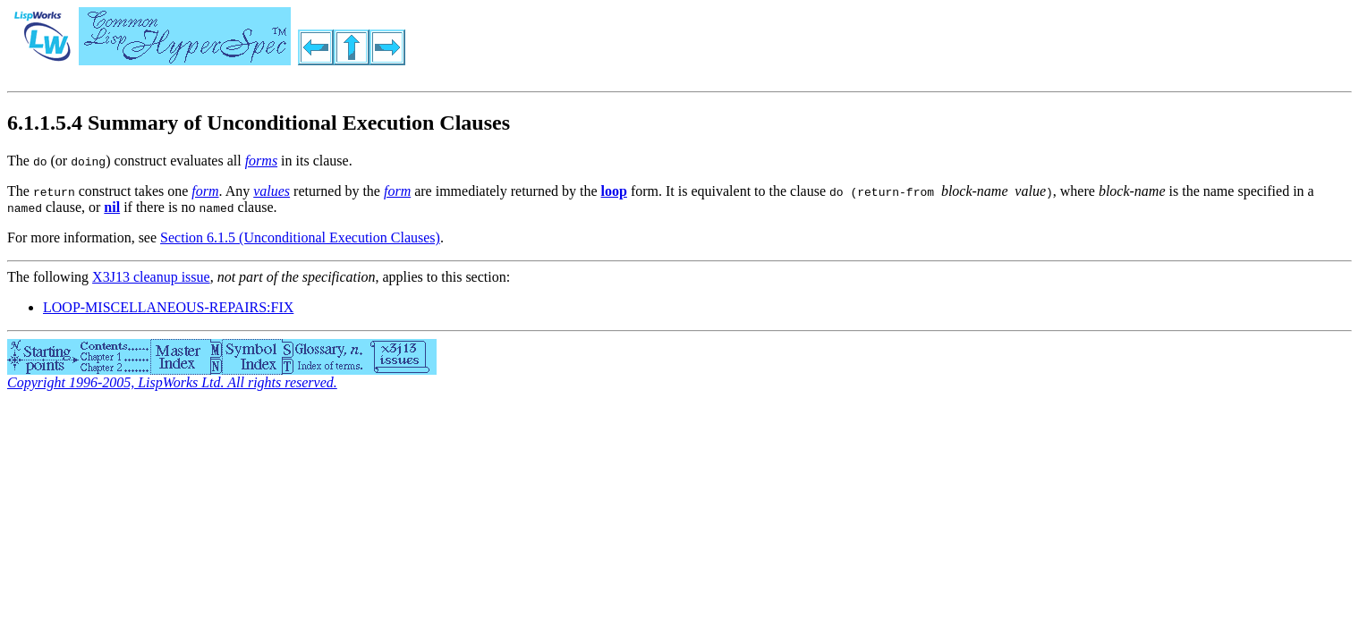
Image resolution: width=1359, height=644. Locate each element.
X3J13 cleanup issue (151, 276)
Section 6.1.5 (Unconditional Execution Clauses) (300, 237)
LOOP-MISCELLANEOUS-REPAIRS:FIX (168, 307)
